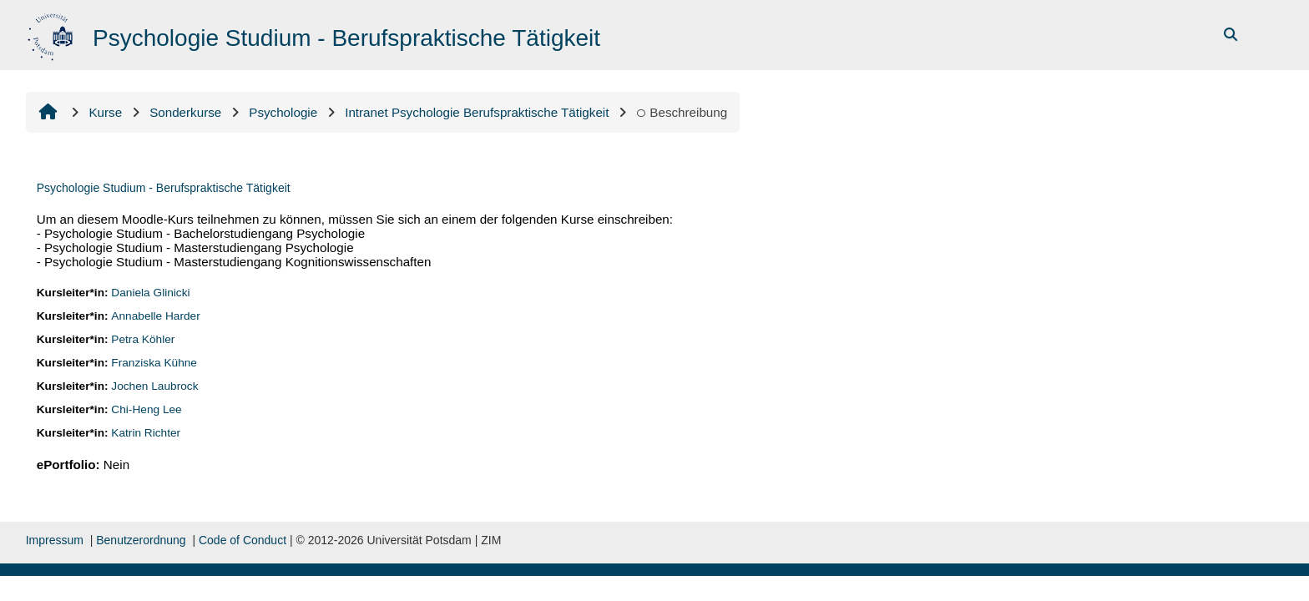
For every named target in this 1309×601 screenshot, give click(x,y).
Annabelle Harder (155, 316)
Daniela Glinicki (150, 292)
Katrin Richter (145, 433)
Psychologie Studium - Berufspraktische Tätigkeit (164, 187)
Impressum (54, 540)
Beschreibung (681, 112)
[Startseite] (52, 34)
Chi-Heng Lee (146, 409)
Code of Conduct (242, 540)
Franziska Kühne (154, 362)
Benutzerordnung (140, 540)
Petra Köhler (142, 339)
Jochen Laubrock (154, 386)
